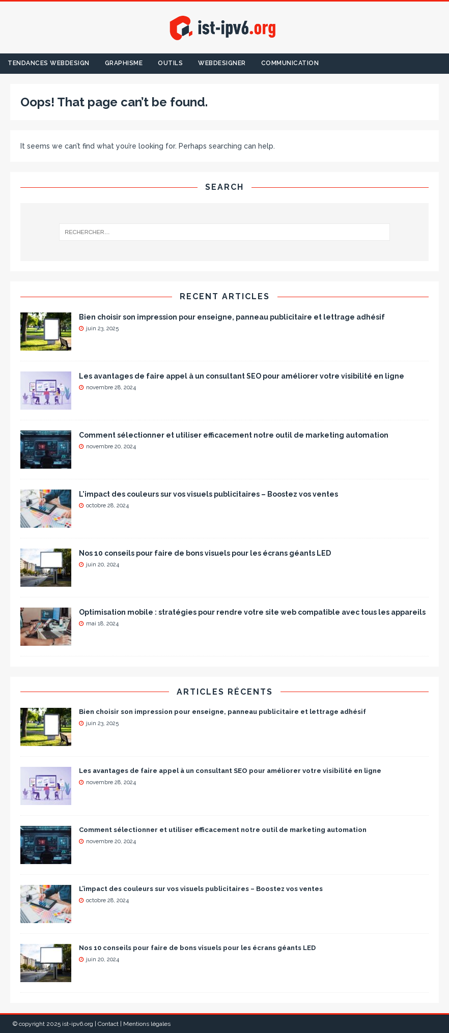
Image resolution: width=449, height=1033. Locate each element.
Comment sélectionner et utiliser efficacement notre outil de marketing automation (233, 435)
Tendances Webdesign (49, 63)
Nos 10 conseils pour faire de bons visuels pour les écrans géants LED (205, 553)
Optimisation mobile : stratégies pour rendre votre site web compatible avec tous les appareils (252, 612)
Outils (170, 63)
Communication (290, 63)
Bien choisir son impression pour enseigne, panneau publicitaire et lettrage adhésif (232, 317)
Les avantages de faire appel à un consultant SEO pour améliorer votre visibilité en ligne (241, 376)
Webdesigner (222, 63)
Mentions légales (147, 1023)
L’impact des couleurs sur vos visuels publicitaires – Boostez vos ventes (208, 494)
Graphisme (124, 63)
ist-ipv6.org (77, 1023)
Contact (108, 1023)
